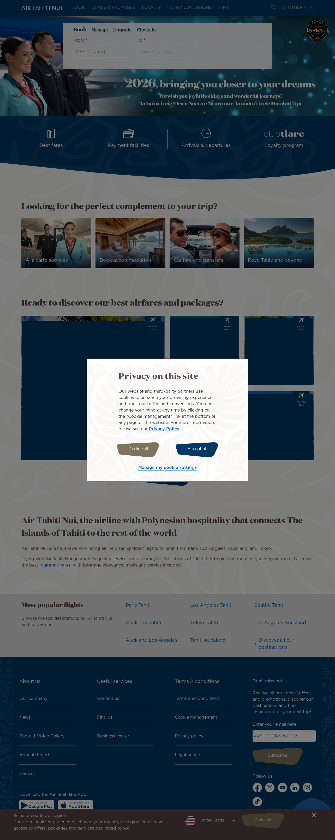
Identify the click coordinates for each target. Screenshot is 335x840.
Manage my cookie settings (167, 468)
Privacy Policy (164, 428)
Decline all (137, 449)
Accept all (198, 449)
